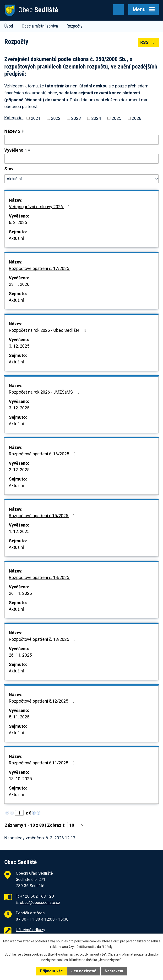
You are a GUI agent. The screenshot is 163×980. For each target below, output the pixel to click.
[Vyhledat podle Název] (81, 140)
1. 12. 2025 (19, 531)
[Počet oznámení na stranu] (75, 825)
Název (12, 131)
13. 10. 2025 (20, 778)
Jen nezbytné (83, 971)
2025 (116, 118)
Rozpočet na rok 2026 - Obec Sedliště (48, 330)
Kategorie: (13, 117)
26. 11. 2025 (20, 593)
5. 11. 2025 (19, 716)
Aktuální (16, 238)
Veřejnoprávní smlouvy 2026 (40, 206)
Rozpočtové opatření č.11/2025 (43, 762)
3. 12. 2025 (19, 346)
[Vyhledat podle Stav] (81, 178)
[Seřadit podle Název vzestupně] (23, 130)
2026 (136, 118)
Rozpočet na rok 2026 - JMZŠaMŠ (45, 392)
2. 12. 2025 (19, 469)
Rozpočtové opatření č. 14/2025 (43, 577)
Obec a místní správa (40, 26)
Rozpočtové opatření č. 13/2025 (43, 639)
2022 (55, 118)
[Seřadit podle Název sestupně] (23, 132)
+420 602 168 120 (37, 896)
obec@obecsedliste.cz (40, 902)
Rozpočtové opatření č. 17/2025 (43, 268)
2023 (76, 118)
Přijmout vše (51, 971)
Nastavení (114, 971)
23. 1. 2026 (19, 284)
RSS (148, 42)
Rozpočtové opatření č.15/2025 (43, 515)
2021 (35, 118)
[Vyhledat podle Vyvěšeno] (81, 159)
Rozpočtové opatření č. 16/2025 (43, 453)
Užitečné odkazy (30, 929)
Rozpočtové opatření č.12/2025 (43, 701)
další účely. (105, 947)
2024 (96, 118)
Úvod (8, 26)
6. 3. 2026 (18, 222)
